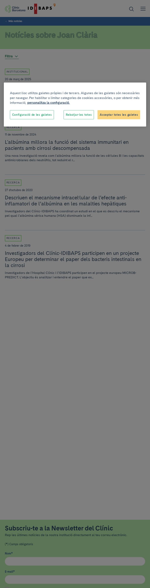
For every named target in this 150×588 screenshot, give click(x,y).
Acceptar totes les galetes (119, 114)
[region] (75, 104)
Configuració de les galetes (32, 114)
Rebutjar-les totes (79, 114)
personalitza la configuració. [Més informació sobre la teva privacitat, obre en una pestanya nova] (48, 102)
